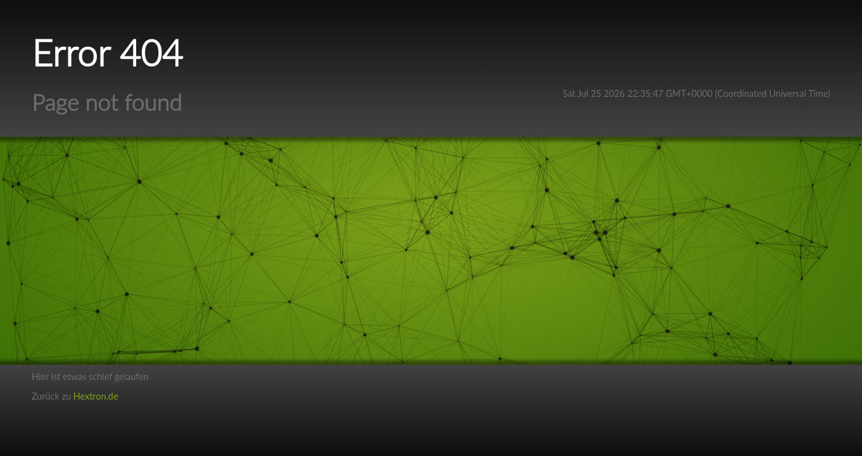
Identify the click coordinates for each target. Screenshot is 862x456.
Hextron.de (95, 396)
